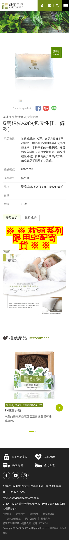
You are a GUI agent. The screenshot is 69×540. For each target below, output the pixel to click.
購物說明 (20, 514)
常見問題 (7, 514)
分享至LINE (53, 108)
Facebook (6, 475)
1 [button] (31, 431)
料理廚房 (45, 518)
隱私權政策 (48, 514)
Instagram (25, 475)
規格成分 (31, 217)
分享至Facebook (38, 108)
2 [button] (37, 431)
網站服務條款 (14, 518)
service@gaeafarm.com (25, 497)
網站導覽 (34, 514)
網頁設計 (55, 528)
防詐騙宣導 (30, 518)
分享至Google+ (46, 108)
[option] (34, 69)
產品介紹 (11, 217)
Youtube (15, 475)
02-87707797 (17, 491)
